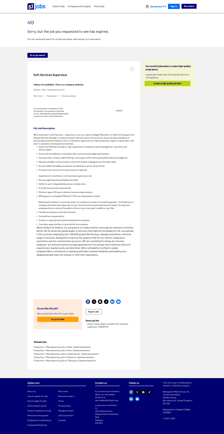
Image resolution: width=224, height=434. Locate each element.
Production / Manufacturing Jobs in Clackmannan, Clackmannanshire (66, 354)
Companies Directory (37, 425)
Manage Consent (66, 410)
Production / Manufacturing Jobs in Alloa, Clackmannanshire (62, 347)
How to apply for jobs (37, 401)
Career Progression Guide (39, 410)
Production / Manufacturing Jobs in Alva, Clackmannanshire (62, 350)
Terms (61, 401)
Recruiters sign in (66, 396)
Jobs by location (66, 415)
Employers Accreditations (39, 420)
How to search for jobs (37, 396)
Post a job (99, 6)
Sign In (174, 6)
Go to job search (37, 55)
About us (31, 391)
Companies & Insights (79, 6)
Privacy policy (64, 405)
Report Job (93, 311)
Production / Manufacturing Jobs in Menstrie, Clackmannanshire (64, 357)
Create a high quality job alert (167, 83)
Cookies (62, 420)
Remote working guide (37, 415)
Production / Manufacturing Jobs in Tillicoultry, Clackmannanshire (65, 360)
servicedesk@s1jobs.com (107, 400)
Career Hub (59, 6)
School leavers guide (36, 405)
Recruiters (189, 6)
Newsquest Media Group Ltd (176, 391)
